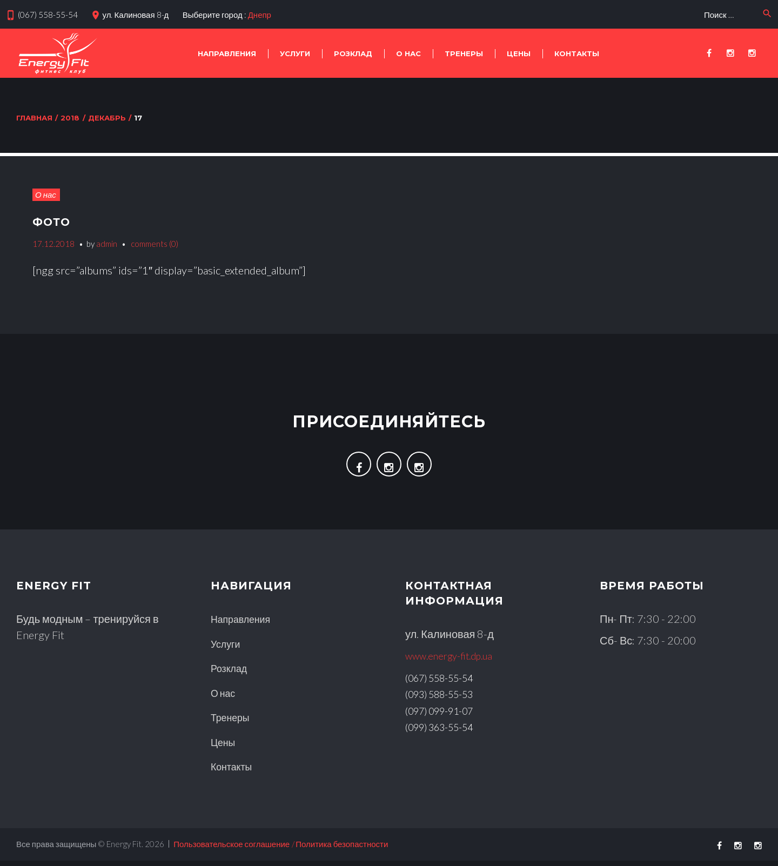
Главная (34, 117)
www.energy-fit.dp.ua (455, 662)
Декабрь (107, 117)
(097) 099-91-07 (445, 716)
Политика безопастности (342, 849)
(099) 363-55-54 (445, 733)
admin (106, 244)
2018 (70, 117)
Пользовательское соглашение (231, 849)
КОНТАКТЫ (576, 53)
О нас (408, 53)
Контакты (234, 772)
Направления (227, 53)
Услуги (295, 53)
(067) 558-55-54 (48, 14)
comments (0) (154, 244)
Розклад (353, 53)
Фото (54, 221)
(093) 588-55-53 (445, 700)
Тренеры (464, 53)
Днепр (259, 14)
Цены (519, 53)
